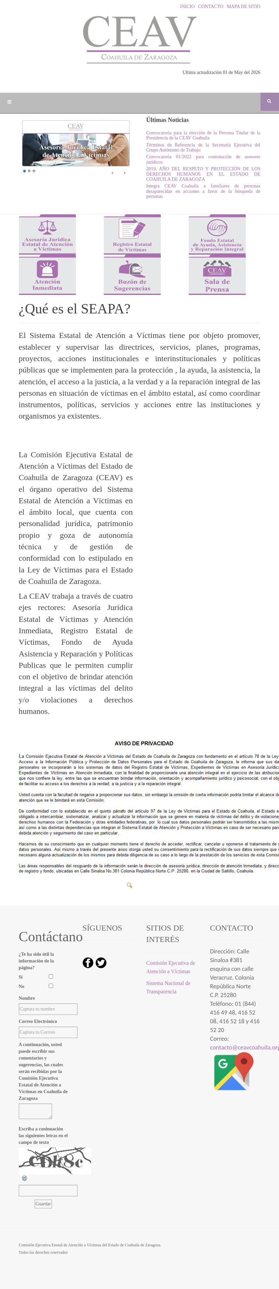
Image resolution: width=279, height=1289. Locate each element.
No (22, 986)
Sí (21, 977)
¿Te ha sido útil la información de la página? (36, 961)
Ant (113, 173)
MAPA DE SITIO (243, 6)
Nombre (27, 998)
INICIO (187, 6)
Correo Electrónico (38, 1021)
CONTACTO (209, 6)
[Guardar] (43, 1204)
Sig (125, 173)
